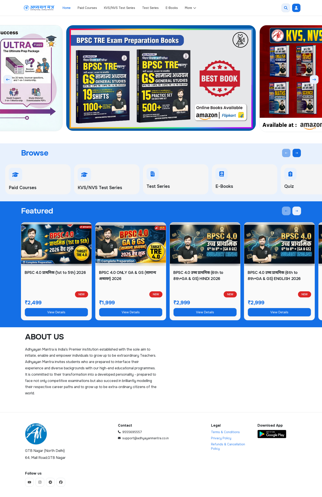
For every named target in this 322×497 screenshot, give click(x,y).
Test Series (150, 8)
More (190, 8)
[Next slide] (314, 79)
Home (67, 8)
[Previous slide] (7, 79)
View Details (56, 312)
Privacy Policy (221, 438)
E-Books (172, 8)
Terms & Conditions (225, 432)
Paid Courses (87, 8)
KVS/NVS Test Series (119, 8)
